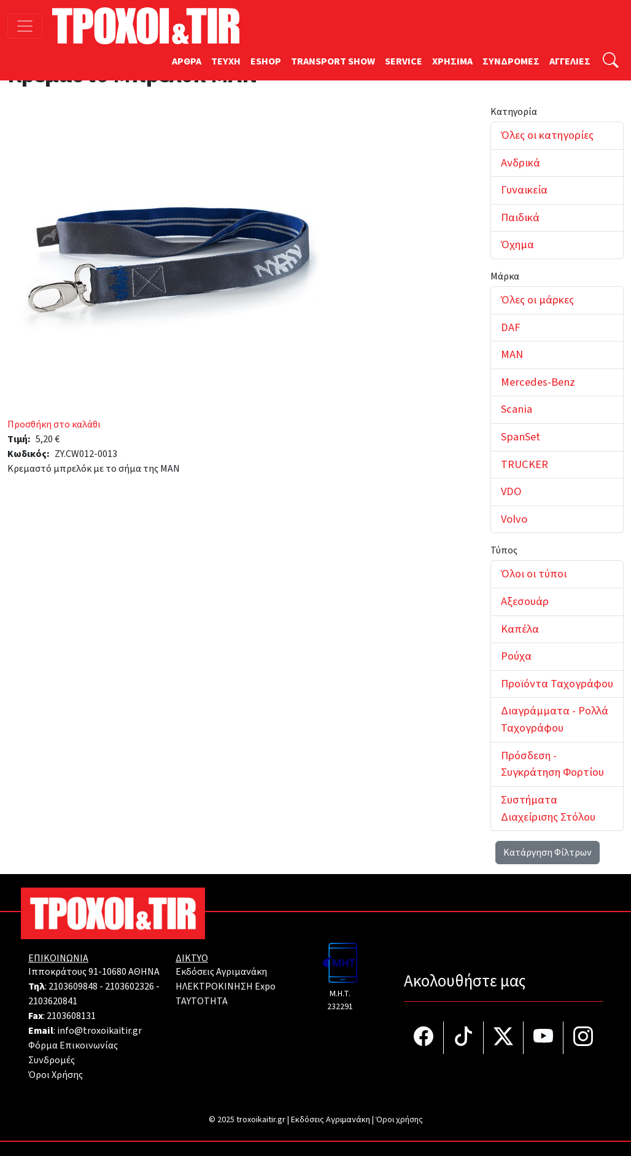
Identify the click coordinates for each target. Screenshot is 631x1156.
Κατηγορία (513, 112)
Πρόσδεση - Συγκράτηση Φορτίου (552, 764)
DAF (510, 327)
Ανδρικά (520, 163)
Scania (516, 409)
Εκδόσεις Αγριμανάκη (221, 971)
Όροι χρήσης (399, 1120)
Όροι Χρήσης (55, 1075)
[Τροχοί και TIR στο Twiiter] (504, 1037)
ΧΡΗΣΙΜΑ (452, 61)
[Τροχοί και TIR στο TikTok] (464, 1037)
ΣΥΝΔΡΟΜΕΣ (511, 61)
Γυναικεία (524, 190)
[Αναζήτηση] (611, 61)
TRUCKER (524, 464)
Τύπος (503, 550)
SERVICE (403, 61)
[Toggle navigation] (24, 26)
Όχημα (517, 244)
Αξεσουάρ (525, 601)
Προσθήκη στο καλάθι (54, 424)
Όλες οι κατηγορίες (547, 135)
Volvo (514, 519)
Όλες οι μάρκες (537, 300)
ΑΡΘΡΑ (186, 61)
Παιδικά (520, 217)
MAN (512, 354)
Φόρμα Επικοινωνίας (73, 1045)
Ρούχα (516, 656)
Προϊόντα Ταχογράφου (557, 684)
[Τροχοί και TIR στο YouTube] (543, 1037)
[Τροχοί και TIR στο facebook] (424, 1037)
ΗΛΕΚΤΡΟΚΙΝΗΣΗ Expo (226, 986)
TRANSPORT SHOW (333, 61)
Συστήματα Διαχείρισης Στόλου (548, 808)
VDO (511, 491)
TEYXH (226, 61)
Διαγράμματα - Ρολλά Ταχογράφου (554, 719)
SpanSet (520, 437)
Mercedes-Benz (538, 382)
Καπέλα (520, 629)
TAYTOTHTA (202, 1001)
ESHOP (265, 61)
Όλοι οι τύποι (534, 574)
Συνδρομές (51, 1060)
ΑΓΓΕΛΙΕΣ (569, 61)
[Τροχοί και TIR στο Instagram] (583, 1037)
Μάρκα (504, 276)
